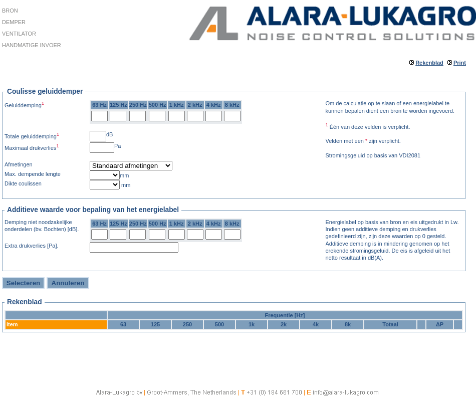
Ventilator (19, 34)
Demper (14, 22)
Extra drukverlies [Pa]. (32, 246)
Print (459, 63)
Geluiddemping (24, 104)
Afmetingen (19, 164)
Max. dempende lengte (33, 174)
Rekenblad (429, 63)
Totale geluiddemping (32, 135)
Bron (10, 11)
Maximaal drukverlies (32, 147)
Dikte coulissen (23, 183)
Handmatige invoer (31, 45)
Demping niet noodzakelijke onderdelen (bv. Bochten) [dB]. (42, 225)
